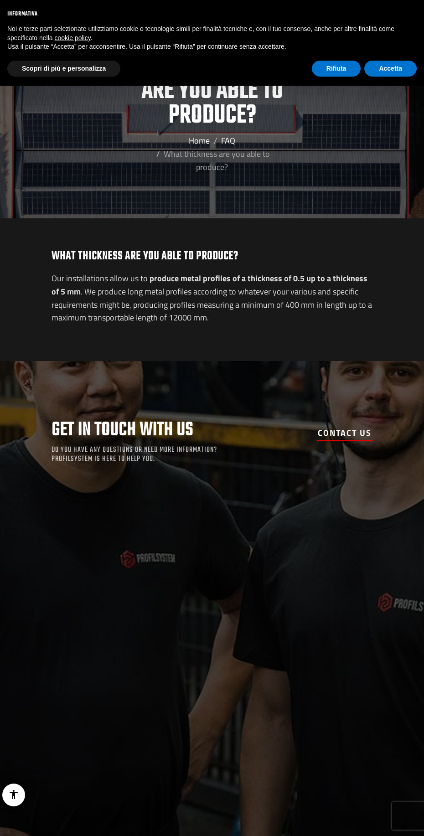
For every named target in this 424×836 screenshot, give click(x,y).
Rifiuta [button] (336, 68)
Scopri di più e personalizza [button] (64, 68)
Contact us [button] (345, 433)
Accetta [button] (390, 68)
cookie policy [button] (73, 37)
